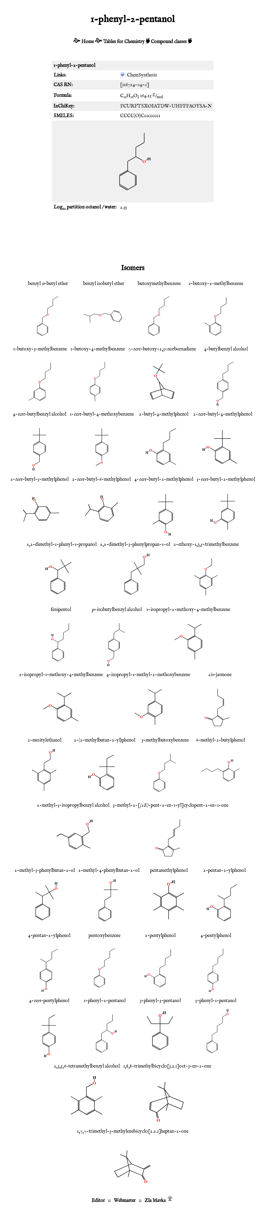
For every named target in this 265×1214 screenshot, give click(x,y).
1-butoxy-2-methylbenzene (216, 283)
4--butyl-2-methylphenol (163, 479)
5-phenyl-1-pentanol (215, 1001)
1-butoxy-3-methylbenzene (40, 349)
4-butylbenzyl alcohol (226, 349)
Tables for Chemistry (124, 42)
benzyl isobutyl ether (103, 283)
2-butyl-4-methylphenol (163, 414)
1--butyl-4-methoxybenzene (102, 414)
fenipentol (61, 609)
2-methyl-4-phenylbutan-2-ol (108, 870)
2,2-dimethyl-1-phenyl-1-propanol (62, 544)
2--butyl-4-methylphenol (222, 414)
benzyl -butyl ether (48, 283)
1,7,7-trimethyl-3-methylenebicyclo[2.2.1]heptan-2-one (132, 1131)
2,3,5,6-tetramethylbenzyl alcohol (87, 1066)
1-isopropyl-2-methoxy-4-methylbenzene (188, 609)
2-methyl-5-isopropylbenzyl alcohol (73, 805)
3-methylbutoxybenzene (165, 740)
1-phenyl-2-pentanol (105, 1001)
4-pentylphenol (215, 935)
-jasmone (220, 675)
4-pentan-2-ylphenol (49, 935)
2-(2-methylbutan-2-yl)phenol (104, 740)
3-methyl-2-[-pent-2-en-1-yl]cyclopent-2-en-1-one (170, 805)
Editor (98, 1200)
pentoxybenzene (104, 935)
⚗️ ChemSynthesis (138, 75)
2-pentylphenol (160, 935)
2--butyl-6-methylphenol (101, 479)
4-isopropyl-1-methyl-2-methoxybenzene (148, 675)
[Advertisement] (132, 237)
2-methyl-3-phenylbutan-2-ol (44, 870)
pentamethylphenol (169, 870)
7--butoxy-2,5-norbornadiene (162, 349)
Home (87, 42)
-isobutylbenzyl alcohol (117, 609)
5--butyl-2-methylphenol (226, 479)
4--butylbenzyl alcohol (39, 414)
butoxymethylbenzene (159, 283)
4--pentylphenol (49, 1001)
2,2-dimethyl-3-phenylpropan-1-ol (135, 544)
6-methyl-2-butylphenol (220, 740)
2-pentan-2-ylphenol (224, 870)
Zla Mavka (155, 1200)
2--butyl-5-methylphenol (39, 479)
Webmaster (125, 1200)
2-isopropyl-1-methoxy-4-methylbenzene (61, 675)
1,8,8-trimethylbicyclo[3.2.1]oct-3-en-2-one (167, 1066)
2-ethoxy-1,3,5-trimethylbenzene (206, 544)
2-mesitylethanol (44, 740)
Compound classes (169, 42)
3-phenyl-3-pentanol (160, 1001)
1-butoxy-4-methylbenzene (97, 349)
